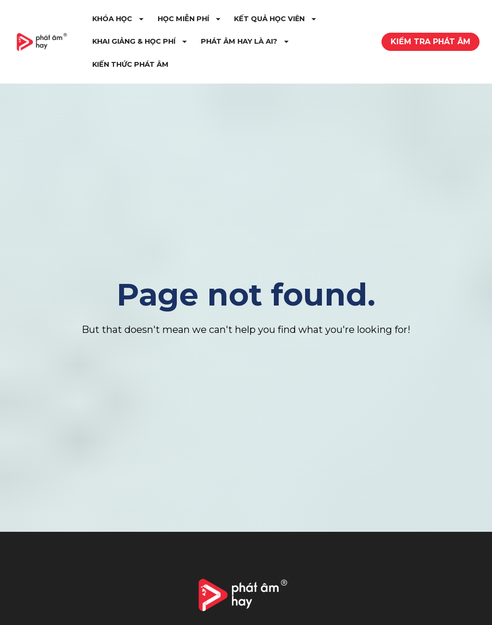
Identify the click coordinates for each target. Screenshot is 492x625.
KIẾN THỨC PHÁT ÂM (289, 69)
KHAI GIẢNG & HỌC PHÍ (292, 46)
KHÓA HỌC (174, 23)
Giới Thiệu (44, 614)
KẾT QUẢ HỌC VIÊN (190, 46)
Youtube (317, 617)
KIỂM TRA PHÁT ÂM (430, 46)
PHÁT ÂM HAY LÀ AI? (193, 69)
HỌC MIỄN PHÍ (245, 23)
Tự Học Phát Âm (174, 614)
